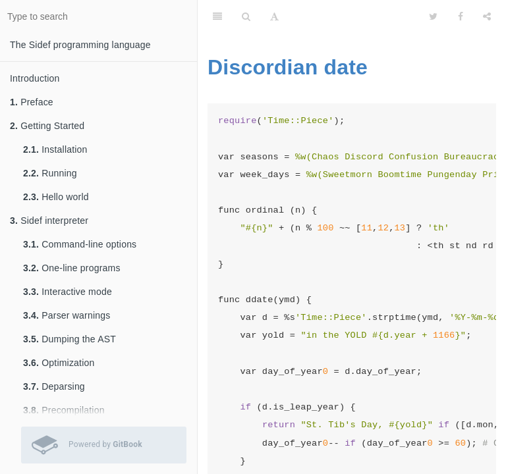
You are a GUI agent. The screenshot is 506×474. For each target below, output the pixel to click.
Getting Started (47, 125)
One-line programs (72, 268)
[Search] (246, 16)
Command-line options (79, 244)
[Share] (487, 16)
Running (50, 173)
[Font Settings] (274, 16)
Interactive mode (67, 291)
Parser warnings (66, 315)
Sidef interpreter (49, 220)
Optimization (58, 362)
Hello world (56, 197)
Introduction (35, 78)
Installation (55, 149)
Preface (31, 102)
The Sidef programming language (80, 45)
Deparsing (54, 386)
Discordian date (288, 67)
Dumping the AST (69, 339)
